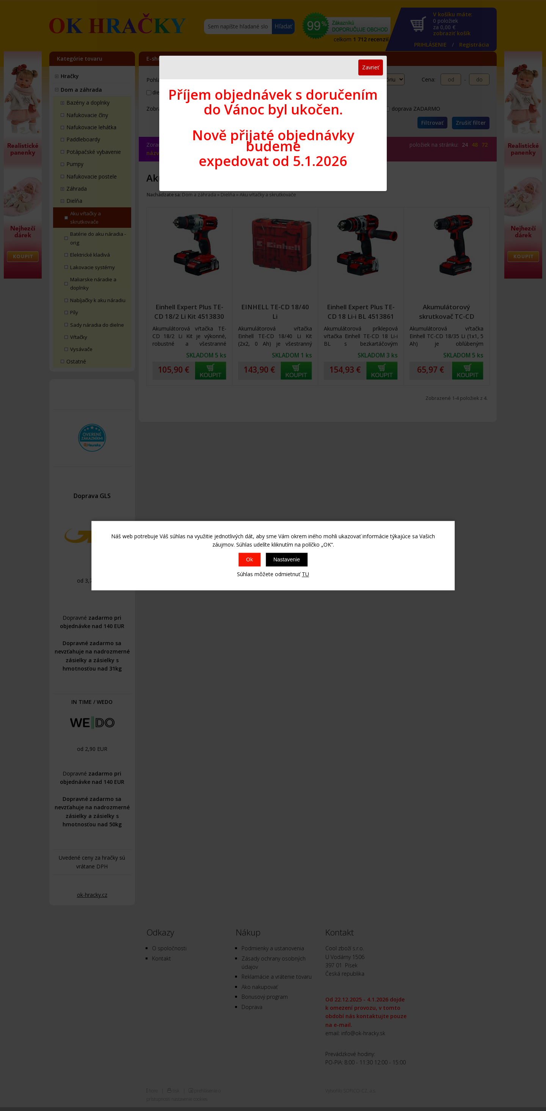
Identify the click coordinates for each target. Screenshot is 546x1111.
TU (305, 574)
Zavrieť (370, 67)
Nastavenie (286, 560)
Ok (249, 560)
